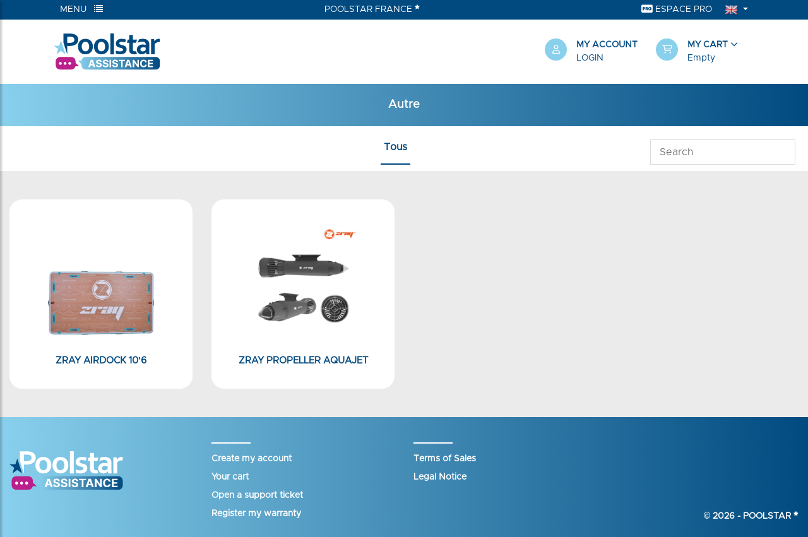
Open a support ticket (257, 495)
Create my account (251, 458)
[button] (705, 51)
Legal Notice (439, 477)
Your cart (230, 477)
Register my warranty (256, 513)
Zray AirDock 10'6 (101, 360)
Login (589, 58)
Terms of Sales (444, 458)
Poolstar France (372, 9)
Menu (81, 9)
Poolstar (771, 516)
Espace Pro (676, 9)
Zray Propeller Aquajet (303, 360)
